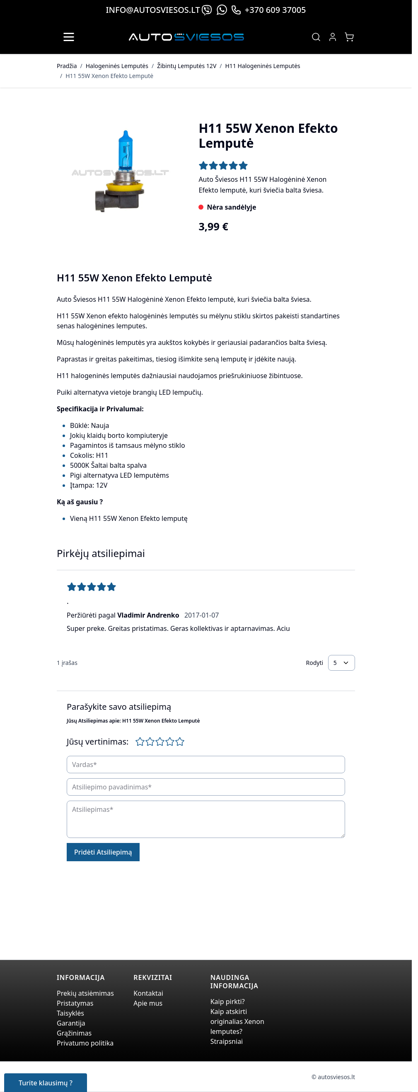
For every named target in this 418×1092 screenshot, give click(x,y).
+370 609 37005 (268, 9)
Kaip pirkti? (227, 1001)
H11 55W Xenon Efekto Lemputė (109, 76)
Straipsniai (226, 1041)
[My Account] (332, 36)
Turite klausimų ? (45, 1082)
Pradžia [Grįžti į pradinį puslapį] (67, 66)
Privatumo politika (85, 1043)
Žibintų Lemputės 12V (186, 66)
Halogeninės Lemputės (117, 66)
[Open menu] (69, 37)
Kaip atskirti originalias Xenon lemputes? (237, 1021)
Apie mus (147, 1003)
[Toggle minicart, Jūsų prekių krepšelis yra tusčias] (349, 36)
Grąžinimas (74, 1033)
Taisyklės (70, 1013)
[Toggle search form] (316, 36)
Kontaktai (148, 993)
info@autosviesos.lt (153, 9)
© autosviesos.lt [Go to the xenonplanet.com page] (333, 1077)
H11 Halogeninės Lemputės (262, 66)
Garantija (71, 1023)
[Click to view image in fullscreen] (119, 173)
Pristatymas (75, 1003)
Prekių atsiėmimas (85, 993)
